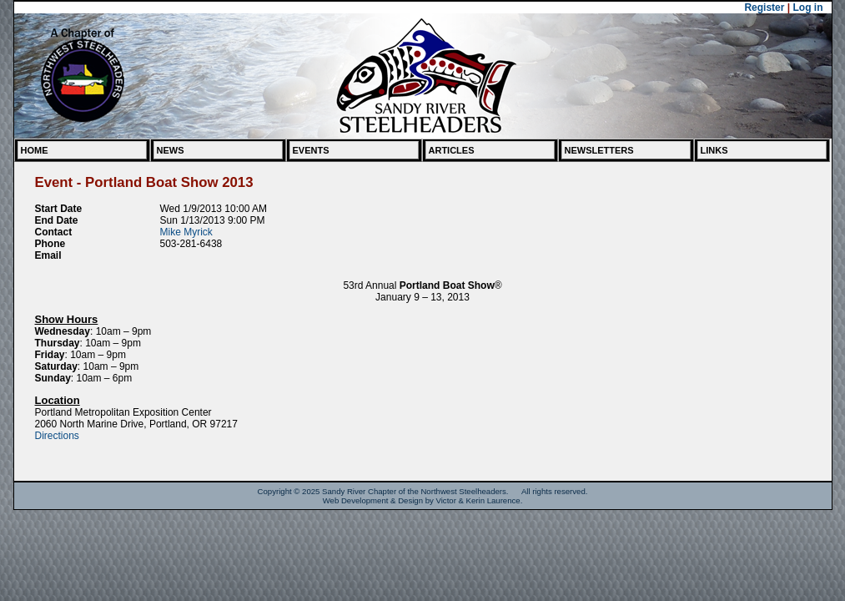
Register (764, 7)
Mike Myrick (186, 232)
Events (311, 150)
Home (34, 150)
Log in (808, 7)
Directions (57, 436)
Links (714, 150)
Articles (452, 150)
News (170, 150)
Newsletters (599, 150)
